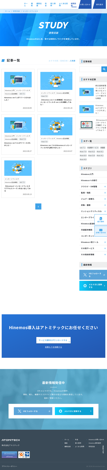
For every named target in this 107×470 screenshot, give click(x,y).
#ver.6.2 (91, 151)
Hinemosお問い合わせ (96, 439)
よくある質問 (60, 4)
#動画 (102, 147)
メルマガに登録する (92, 285)
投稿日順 (64, 60)
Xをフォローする (92, 274)
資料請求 (99, 4)
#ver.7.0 (83, 151)
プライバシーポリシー (9, 466)
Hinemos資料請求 (95, 443)
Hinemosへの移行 (89, 180)
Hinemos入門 (87, 174)
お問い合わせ (83, 4)
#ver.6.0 (83, 155)
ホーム (19, 4)
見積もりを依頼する (53, 347)
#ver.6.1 (100, 151)
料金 (41, 4)
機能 (26, 4)
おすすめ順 (53, 60)
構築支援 (33, 4)
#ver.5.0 (91, 155)
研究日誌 (71, 4)
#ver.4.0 (83, 159)
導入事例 (48, 4)
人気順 (72, 60)
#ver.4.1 (100, 155)
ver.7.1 (82, 147)
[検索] (104, 69)
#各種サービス (92, 147)
